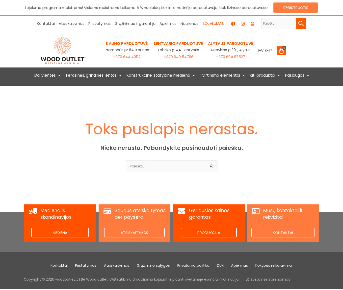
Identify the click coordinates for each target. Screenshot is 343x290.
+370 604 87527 (230, 56)
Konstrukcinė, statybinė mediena (160, 75)
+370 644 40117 (127, 56)
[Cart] (281, 50)
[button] (47, 75)
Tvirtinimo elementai (222, 75)
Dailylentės (47, 75)
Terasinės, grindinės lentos (93, 75)
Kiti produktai (265, 75)
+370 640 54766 (178, 56)
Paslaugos (297, 75)
